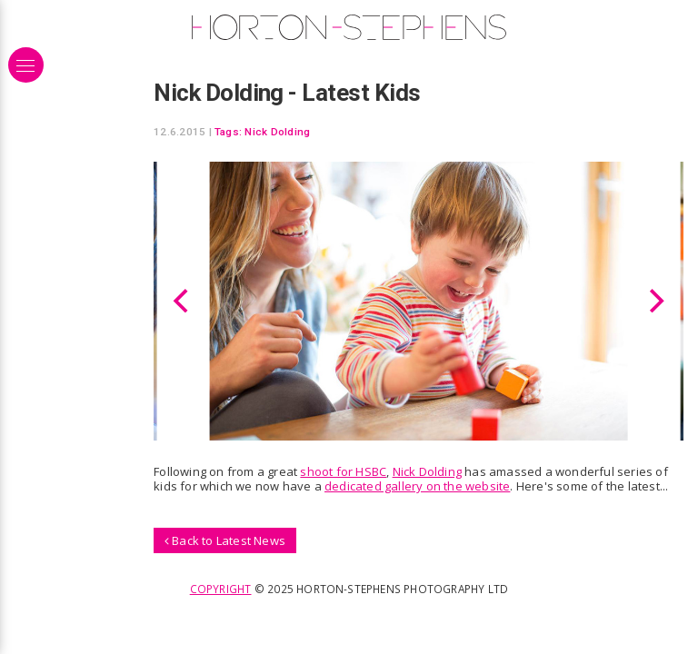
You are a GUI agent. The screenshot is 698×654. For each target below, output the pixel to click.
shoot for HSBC (343, 471)
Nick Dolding (277, 131)
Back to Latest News (225, 540)
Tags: (228, 131)
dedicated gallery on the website (417, 486)
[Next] (654, 301)
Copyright (221, 588)
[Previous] (183, 301)
